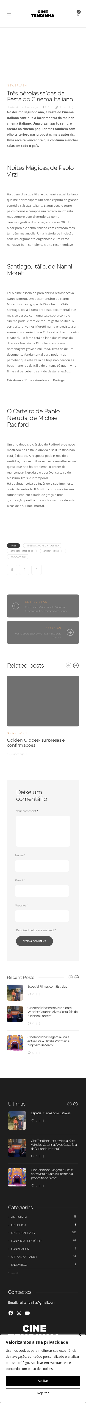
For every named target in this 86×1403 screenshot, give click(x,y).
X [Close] (79, 97)
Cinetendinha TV (44, 1232)
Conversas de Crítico (44, 1241)
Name (20, 855)
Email (20, 880)
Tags (13, 545)
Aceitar (43, 1380)
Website (21, 905)
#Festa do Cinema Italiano (43, 545)
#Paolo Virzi (18, 556)
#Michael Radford (22, 551)
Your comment (27, 811)
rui (8, 754)
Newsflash (17, 85)
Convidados (44, 1249)
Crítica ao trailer (44, 1256)
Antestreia (44, 1217)
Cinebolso (44, 1225)
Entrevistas (36, 601)
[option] (43, 715)
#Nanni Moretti (52, 551)
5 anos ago (17, 754)
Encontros (44, 1264)
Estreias (53, 628)
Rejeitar (43, 1393)
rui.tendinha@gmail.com (37, 1302)
